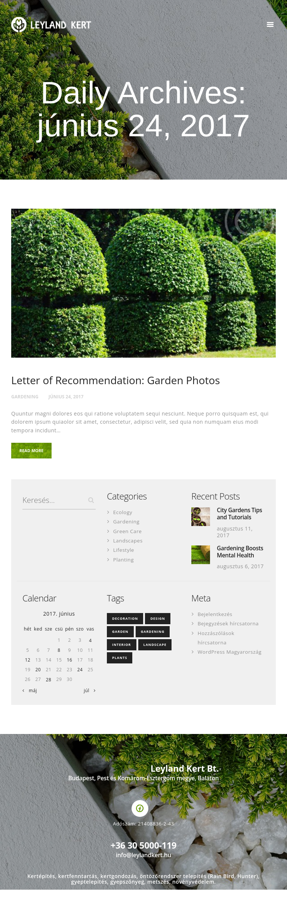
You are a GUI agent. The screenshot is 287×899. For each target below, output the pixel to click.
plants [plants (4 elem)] (119, 667)
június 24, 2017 (70, 396)
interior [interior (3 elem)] (121, 653)
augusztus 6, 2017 (240, 575)
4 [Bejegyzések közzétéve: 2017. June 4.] (90, 650)
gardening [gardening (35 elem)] (153, 640)
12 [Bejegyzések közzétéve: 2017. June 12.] (27, 669)
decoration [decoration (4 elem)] (125, 627)
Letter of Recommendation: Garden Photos (119, 380)
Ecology (123, 513)
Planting (124, 560)
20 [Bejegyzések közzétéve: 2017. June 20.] (38, 679)
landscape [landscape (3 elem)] (155, 653)
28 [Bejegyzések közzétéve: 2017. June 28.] (48, 689)
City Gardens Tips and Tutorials (240, 515)
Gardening (26, 396)
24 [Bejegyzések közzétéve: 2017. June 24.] (80, 679)
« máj (31, 700)
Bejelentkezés (216, 623)
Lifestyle (124, 550)
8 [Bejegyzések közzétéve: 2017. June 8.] (59, 659)
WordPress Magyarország (231, 661)
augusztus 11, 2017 (235, 533)
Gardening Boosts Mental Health (236, 557)
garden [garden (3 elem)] (120, 640)
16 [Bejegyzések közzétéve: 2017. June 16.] (69, 669)
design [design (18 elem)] (157, 627)
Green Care (128, 532)
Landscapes (128, 541)
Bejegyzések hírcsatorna (229, 633)
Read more (34, 451)
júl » (88, 700)
